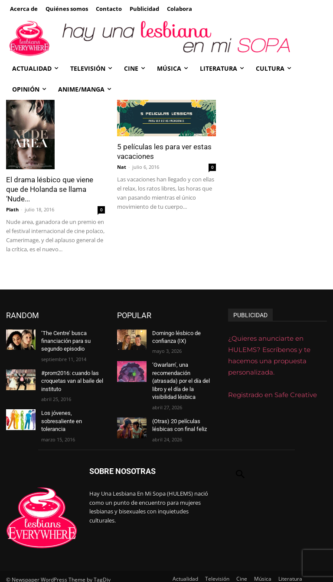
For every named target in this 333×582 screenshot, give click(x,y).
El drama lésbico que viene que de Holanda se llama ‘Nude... (49, 189)
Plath (12, 209)
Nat (121, 167)
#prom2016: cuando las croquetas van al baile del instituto (71, 378)
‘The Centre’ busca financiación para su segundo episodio (65, 340)
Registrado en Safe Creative (272, 395)
